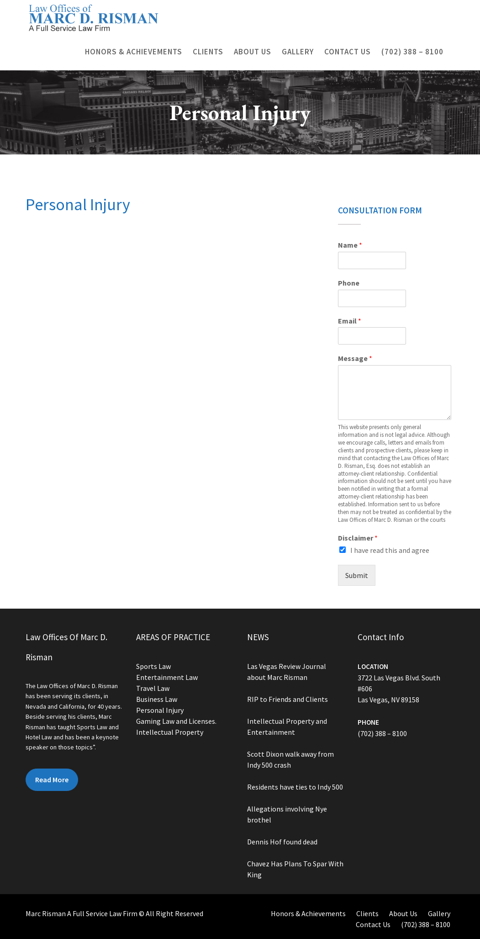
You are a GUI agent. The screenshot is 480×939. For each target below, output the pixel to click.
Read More (52, 778)
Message (355, 358)
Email (349, 320)
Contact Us (347, 52)
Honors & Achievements (133, 52)
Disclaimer (358, 537)
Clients (208, 52)
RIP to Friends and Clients (287, 699)
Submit (356, 575)
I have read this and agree (389, 550)
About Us (252, 52)
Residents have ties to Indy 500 (294, 786)
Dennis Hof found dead (282, 840)
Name (350, 244)
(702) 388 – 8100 (412, 52)
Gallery (298, 52)
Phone (348, 282)
